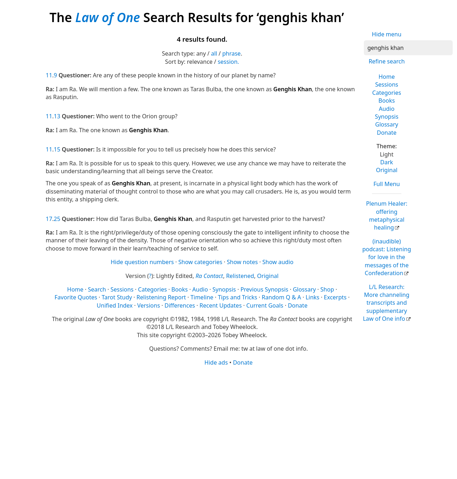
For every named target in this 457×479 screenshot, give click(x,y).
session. (228, 62)
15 (57, 149)
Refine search (386, 61)
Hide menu (387, 34)
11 (49, 75)
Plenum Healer (386, 215)
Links (313, 297)
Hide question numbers (142, 262)
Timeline (201, 297)
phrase (231, 53)
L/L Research (386, 303)
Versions (148, 305)
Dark (386, 162)
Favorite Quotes (76, 297)
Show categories (200, 262)
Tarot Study (117, 297)
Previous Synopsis (264, 289)
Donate (386, 133)
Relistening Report (161, 297)
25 (57, 219)
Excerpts (335, 297)
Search (97, 289)
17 (49, 219)
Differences (180, 305)
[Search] (408, 47)
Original (386, 170)
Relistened (240, 276)
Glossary (386, 124)
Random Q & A (281, 297)
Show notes (242, 262)
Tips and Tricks (237, 297)
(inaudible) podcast (386, 257)
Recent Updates (221, 305)
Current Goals (264, 305)
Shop (327, 289)
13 (57, 116)
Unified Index (115, 305)
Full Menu (386, 184)
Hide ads (216, 362)
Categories (386, 93)
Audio (387, 109)
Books (386, 100)
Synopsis (386, 116)
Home (386, 77)
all (214, 53)
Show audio (277, 262)
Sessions (386, 84)
